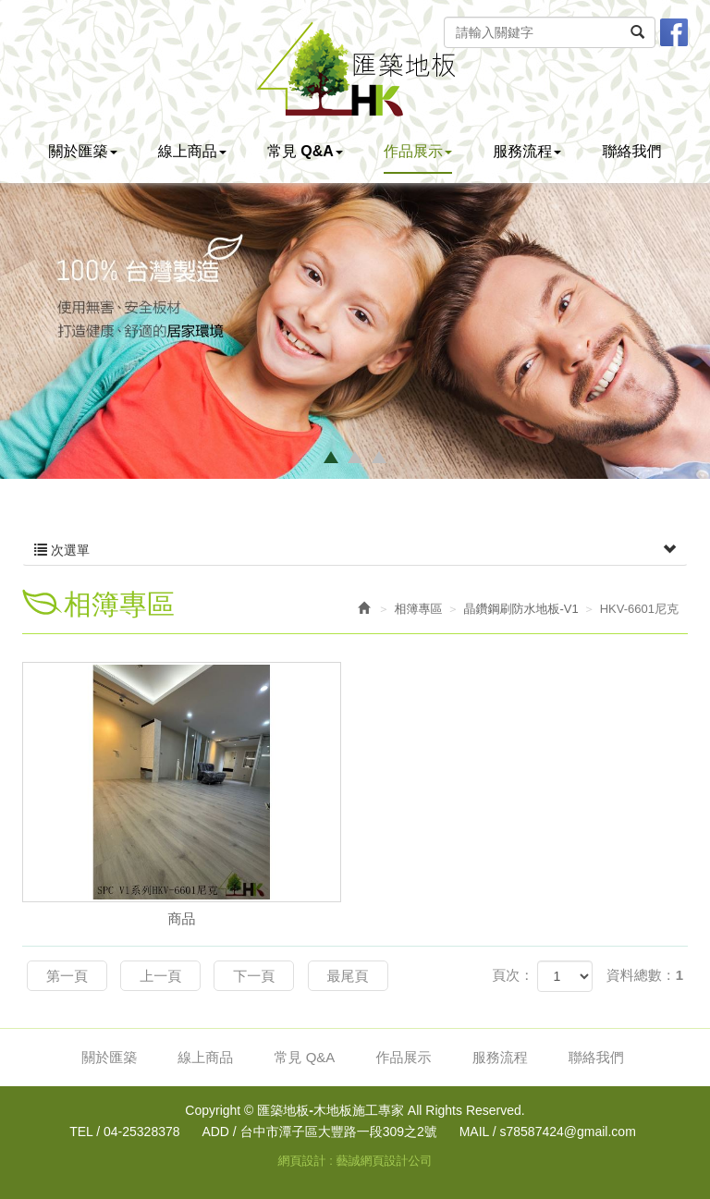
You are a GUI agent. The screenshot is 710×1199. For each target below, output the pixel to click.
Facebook (674, 32)
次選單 (355, 550)
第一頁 (67, 976)
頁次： (512, 975)
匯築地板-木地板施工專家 (355, 68)
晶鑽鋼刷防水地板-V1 (521, 609)
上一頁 (160, 976)
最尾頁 (348, 976)
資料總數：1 (644, 975)
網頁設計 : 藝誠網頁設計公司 (355, 1161)
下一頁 (254, 976)
